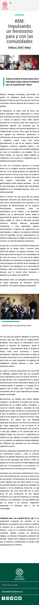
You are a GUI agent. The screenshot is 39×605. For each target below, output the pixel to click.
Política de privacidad (10, 585)
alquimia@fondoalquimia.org (12, 591)
